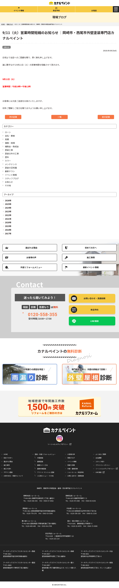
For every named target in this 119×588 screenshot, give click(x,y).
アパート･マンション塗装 (45, 472)
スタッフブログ (12, 178)
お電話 (94, 10)
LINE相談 (94, 321)
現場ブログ (71, 458)
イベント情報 (19, 10)
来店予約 (56, 10)
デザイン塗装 (8, 472)
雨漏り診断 (71, 465)
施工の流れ (7, 469)
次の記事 (13, 116)
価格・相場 (10, 142)
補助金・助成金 (12, 146)
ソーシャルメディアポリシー (58, 444)
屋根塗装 (40, 461)
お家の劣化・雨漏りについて (13, 476)
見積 (7, 139)
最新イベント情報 (91, 267)
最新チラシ (10, 171)
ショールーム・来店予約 (75, 472)
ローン (8, 132)
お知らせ (6, 47)
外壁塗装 (40, 458)
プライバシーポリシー (103, 465)
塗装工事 (9, 149)
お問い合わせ (94, 298)
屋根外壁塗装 (41, 469)
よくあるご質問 (101, 454)
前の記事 (106, 116)
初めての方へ (91, 247)
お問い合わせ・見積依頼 (75, 476)
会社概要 (98, 458)
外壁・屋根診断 (72, 469)
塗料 (7, 157)
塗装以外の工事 (12, 153)
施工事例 (91, 257)
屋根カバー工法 (42, 465)
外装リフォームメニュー (31, 267)
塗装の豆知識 (11, 167)
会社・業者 (10, 135)
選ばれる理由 (31, 247)
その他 (8, 185)
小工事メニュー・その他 (45, 476)
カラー (8, 160)
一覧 (60, 116)
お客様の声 (31, 257)
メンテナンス (11, 164)
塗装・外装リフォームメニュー (45, 454)
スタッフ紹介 (100, 461)
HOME (6, 454)
